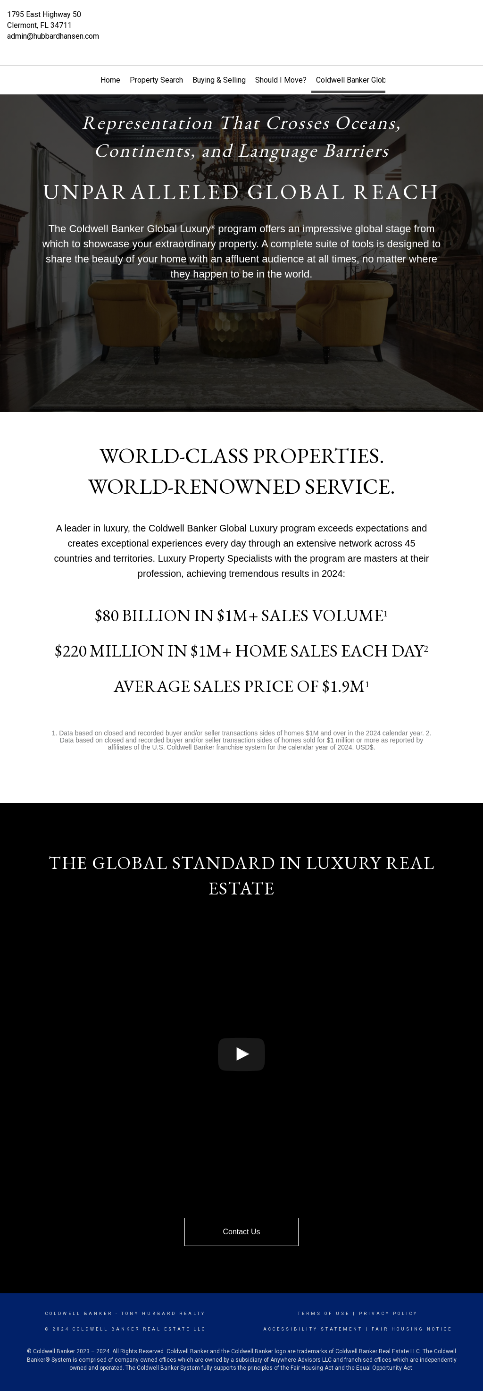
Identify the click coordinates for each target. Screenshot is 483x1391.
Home (110, 80)
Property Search (156, 80)
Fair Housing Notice (412, 1329)
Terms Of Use (324, 1313)
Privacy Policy (388, 1313)
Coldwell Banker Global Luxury (366, 80)
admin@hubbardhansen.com (53, 36)
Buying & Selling (219, 80)
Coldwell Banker (79, 1313)
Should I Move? (281, 80)
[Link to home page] (241, 21)
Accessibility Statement (313, 1329)
